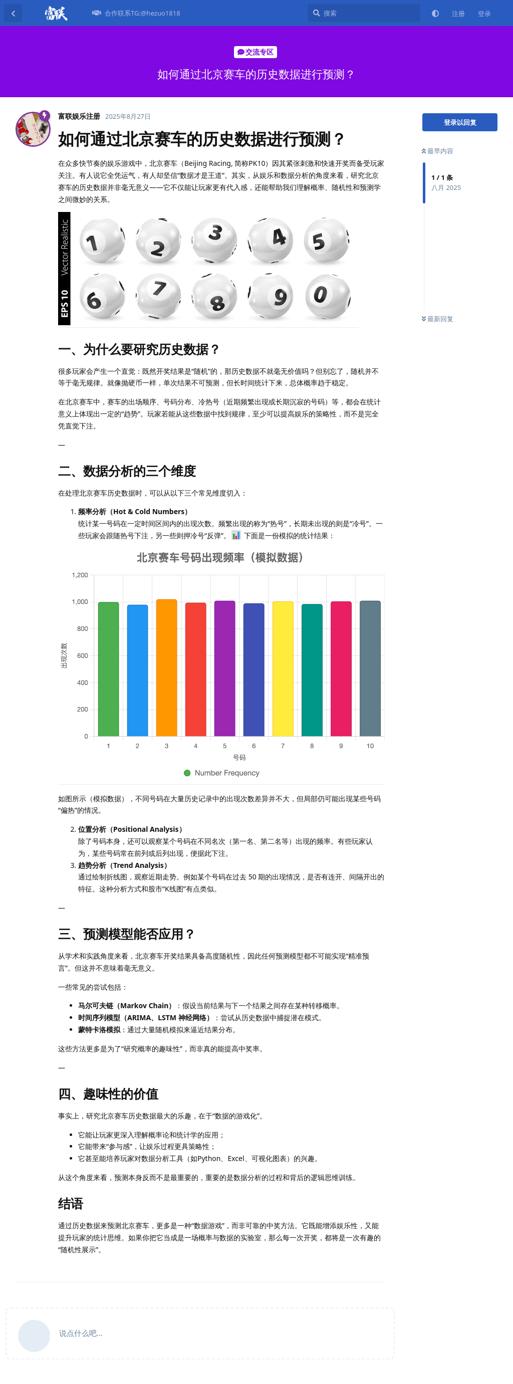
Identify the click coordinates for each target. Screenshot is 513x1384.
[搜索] (364, 13)
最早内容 (437, 150)
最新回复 (437, 318)
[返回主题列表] (13, 13)
